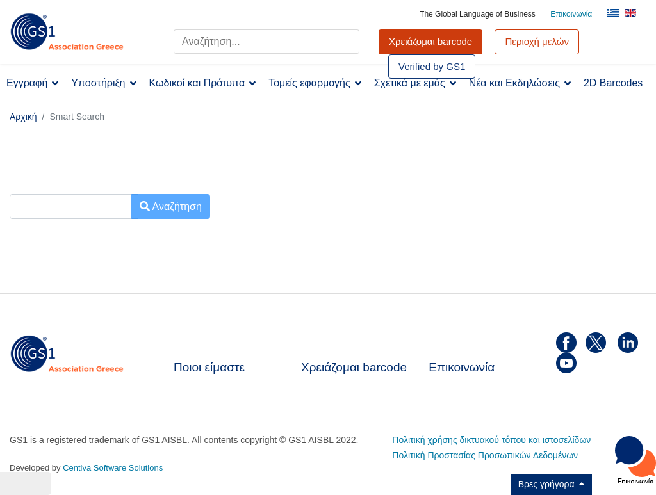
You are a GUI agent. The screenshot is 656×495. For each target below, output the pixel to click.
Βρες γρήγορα (547, 484)
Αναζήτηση (171, 206)
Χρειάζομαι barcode (354, 367)
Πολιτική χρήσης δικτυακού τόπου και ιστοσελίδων (491, 440)
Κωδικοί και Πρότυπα (197, 82)
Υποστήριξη (98, 82)
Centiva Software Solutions (113, 468)
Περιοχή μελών (537, 41)
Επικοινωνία (571, 14)
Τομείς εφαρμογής (309, 82)
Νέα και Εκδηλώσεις (514, 82)
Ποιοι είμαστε (209, 367)
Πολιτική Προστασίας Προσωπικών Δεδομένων (485, 455)
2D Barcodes (613, 82)
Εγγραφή (26, 82)
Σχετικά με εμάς (409, 82)
